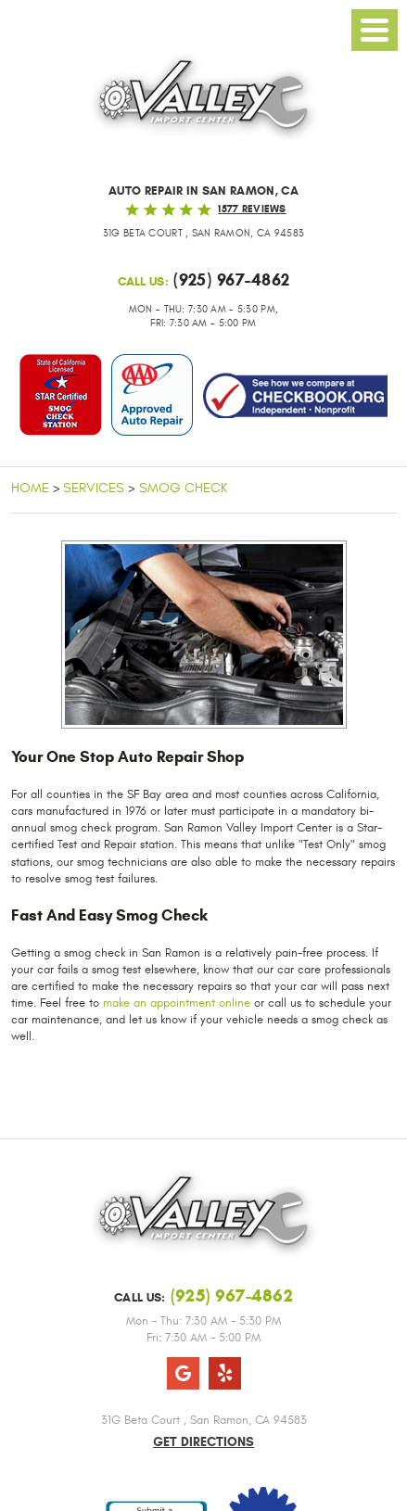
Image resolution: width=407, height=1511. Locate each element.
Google (183, 1373)
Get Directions (203, 1442)
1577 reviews (252, 208)
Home (30, 488)
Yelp (225, 1373)
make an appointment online (176, 1003)
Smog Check (183, 488)
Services (93, 488)
